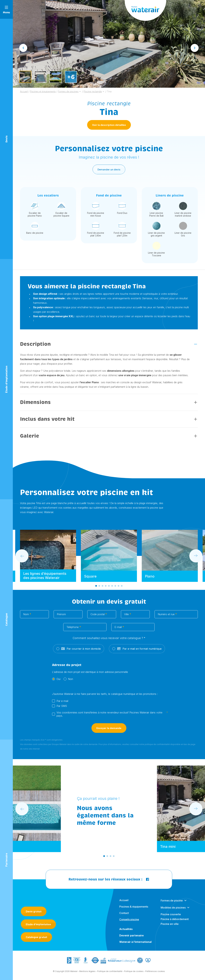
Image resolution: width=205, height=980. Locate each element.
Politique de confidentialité (109, 974)
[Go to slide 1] (96, 588)
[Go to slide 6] (112, 588)
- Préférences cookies (154, 974)
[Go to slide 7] (115, 588)
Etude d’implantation (38, 924)
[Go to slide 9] (122, 588)
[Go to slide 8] (118, 588)
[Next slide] (195, 48)
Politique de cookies (134, 974)
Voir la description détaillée (109, 124)
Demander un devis (109, 171)
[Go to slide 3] (102, 588)
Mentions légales (87, 974)
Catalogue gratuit (36, 937)
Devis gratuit (33, 911)
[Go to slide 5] (109, 588)
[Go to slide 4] (106, 588)
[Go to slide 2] (99, 588)
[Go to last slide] (23, 48)
